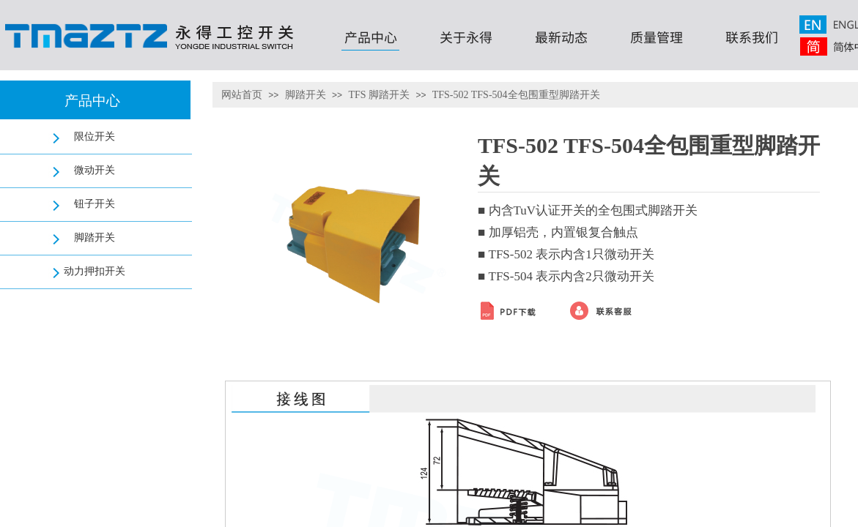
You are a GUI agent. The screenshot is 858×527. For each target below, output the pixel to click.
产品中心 (370, 36)
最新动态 (561, 36)
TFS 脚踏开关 (379, 94)
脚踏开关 (305, 94)
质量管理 (656, 36)
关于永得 (466, 36)
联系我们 (751, 36)
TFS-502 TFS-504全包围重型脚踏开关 (516, 94)
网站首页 (241, 94)
